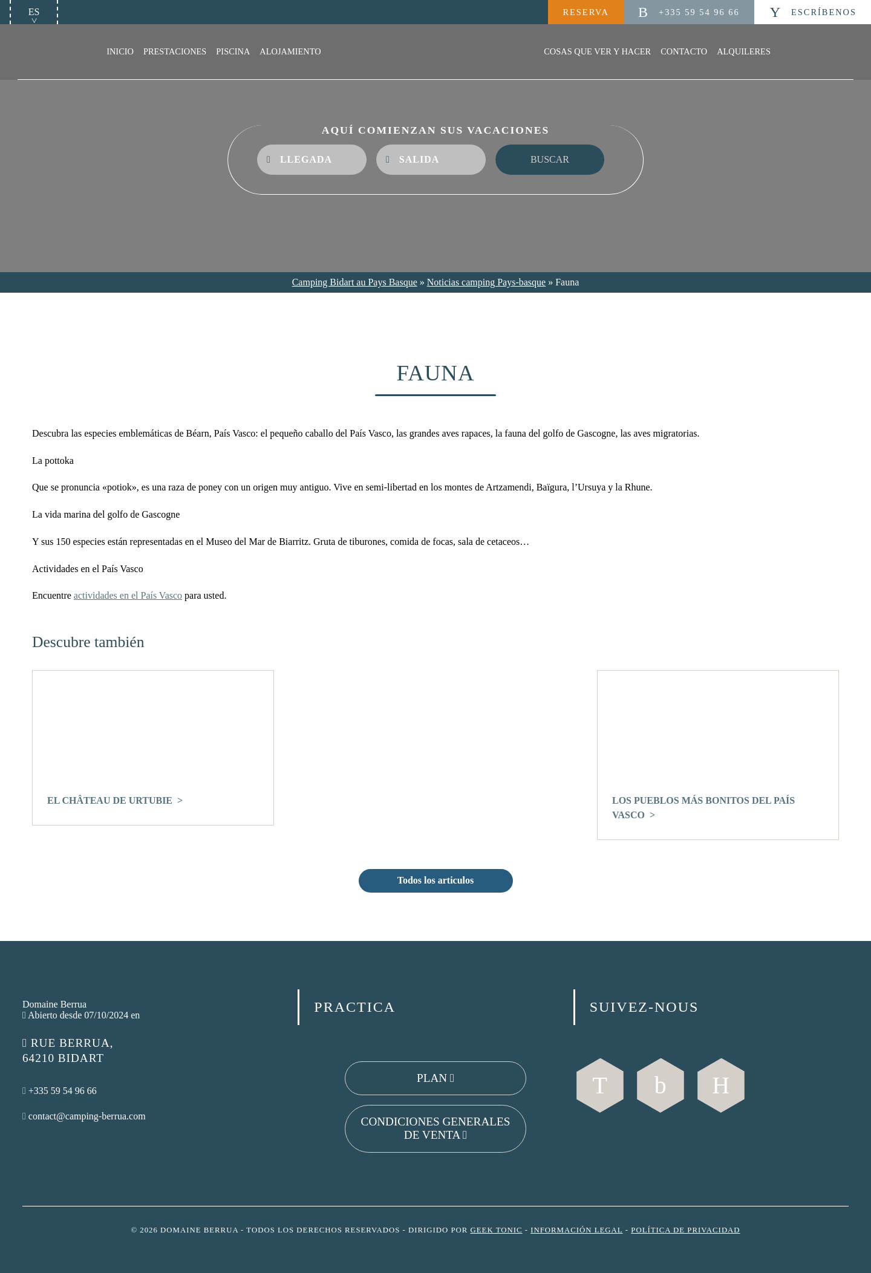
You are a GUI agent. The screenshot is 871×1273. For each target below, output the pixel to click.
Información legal (576, 1230)
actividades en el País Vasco (128, 595)
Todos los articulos (435, 880)
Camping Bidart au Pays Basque (354, 282)
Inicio (120, 51)
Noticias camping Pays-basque (486, 282)
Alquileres (744, 51)
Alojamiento (290, 51)
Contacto (684, 51)
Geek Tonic (497, 1230)
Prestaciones (174, 51)
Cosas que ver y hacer (597, 51)
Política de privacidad (685, 1230)
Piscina (233, 51)
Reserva (586, 12)
